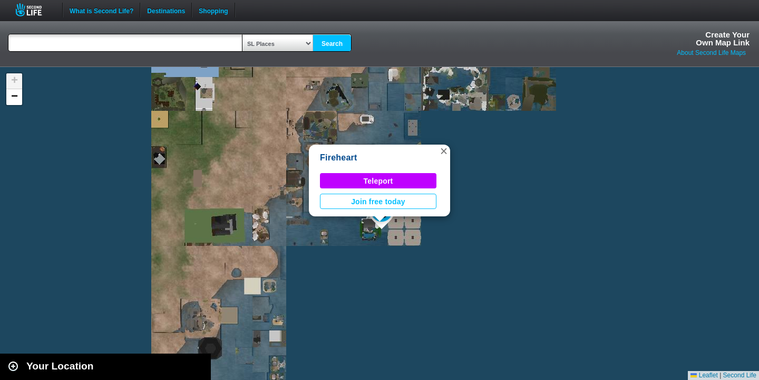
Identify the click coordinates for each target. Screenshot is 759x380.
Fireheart (338, 157)
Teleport (378, 181)
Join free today (378, 201)
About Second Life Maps (711, 52)
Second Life (34, 10)
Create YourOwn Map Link (723, 38)
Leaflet (703, 375)
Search (332, 44)
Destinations (166, 10)
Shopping (213, 10)
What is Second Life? (101, 10)
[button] (443, 151)
